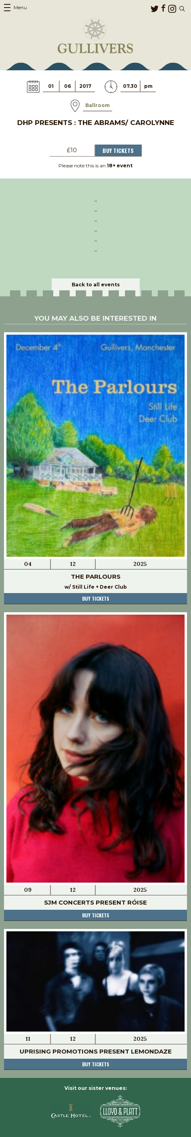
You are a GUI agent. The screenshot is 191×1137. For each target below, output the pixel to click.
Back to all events (96, 285)
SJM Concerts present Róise (95, 902)
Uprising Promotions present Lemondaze (96, 1051)
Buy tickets (95, 598)
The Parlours (96, 576)
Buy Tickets (118, 150)
